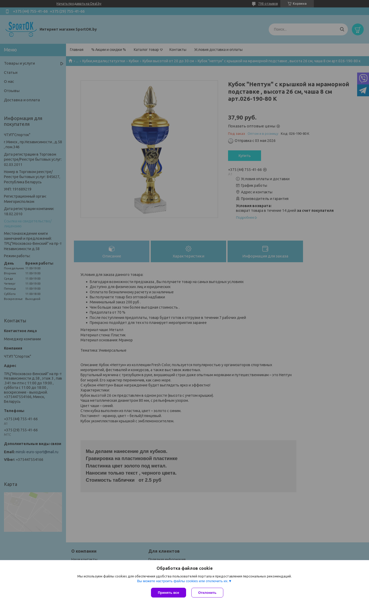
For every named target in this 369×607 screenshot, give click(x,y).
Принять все (168, 593)
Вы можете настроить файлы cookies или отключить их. (182, 581)
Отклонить (207, 593)
